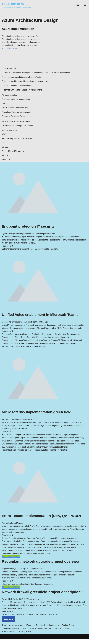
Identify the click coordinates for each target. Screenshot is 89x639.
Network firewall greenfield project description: (42, 592)
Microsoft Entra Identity (43, 547)
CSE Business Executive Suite (15, 108)
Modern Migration (9, 130)
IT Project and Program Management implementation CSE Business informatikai (36, 73)
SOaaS (5, 147)
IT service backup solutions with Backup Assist (21, 77)
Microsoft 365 (72, 444)
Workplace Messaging (38, 346)
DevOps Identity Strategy (29, 541)
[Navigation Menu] (78, 5)
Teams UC (6, 160)
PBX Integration (64, 340)
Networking (20, 569)
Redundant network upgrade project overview (41, 561)
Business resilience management (16, 99)
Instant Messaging (53, 337)
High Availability (8, 569)
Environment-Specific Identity (21, 544)
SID (3, 143)
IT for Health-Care (9, 69)
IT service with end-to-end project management (22, 90)
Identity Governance (42, 544)
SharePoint (14, 450)
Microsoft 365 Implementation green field (36, 412)
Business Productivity (32, 334)
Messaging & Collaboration (13, 322)
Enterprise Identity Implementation (54, 541)
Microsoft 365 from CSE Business (16, 121)
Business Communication (12, 334)
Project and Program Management (16, 112)
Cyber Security (8, 234)
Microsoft (20, 523)
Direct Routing (21, 337)
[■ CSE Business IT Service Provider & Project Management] (17, 5)
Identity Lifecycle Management (63, 544)
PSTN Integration (22, 343)
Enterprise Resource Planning (14, 116)
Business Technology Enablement (16, 435)
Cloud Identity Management (54, 538)
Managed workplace (39, 234)
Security (51, 234)
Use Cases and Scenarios (41, 584)
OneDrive (45, 447)
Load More (8, 619)
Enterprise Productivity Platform (51, 438)
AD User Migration (9, 95)
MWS (4, 134)
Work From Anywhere (20, 346)
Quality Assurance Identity (26, 550)
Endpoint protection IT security (28, 226)
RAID (4, 138)
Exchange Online (22, 441)
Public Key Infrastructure (12, 625)
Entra (14, 523)
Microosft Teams (31, 322)
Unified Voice (44, 322)
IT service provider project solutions (17, 86)
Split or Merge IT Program (13, 151)
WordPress (53, 637)
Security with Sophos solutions (19, 138)
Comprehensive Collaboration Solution (46, 435)
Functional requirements (38, 249)
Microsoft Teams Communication (29, 340)
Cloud (9, 523)
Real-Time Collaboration (40, 343)
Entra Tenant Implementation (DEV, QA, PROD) (41, 516)
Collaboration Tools (63, 334)
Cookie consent (8, 632)
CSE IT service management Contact (17, 126)
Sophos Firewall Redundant (14, 628)
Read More (7, 246)
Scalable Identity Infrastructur (49, 550)
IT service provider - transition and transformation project (26, 81)
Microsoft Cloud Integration (30, 447)
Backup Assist (68, 625)
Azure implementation (18, 29)
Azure (4, 523)
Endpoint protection (22, 234)
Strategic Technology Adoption (54, 450)
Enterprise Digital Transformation (24, 438)
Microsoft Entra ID (26, 547)
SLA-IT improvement (33, 569)
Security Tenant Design (21, 553)
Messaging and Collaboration (53, 444)
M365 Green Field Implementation (27, 444)
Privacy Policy (25, 632)
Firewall (5, 599)
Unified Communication (60, 343)
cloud (5, 584)
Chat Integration (48, 334)
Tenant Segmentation (41, 553)
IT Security (53, 249)
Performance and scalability (19, 584)
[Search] (85, 5)
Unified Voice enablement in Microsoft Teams (40, 315)
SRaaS (5, 156)
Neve (33, 637)
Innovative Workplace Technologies (44, 441)
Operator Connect (50, 340)
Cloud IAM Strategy (34, 538)
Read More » (12, 48)
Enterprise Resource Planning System (42, 625)
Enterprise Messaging (36, 337)
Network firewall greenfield (40, 628)
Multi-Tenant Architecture (63, 547)
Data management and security (15, 249)
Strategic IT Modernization (31, 450)
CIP (3, 103)
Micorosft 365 (30, 419)
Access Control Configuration (14, 538)
